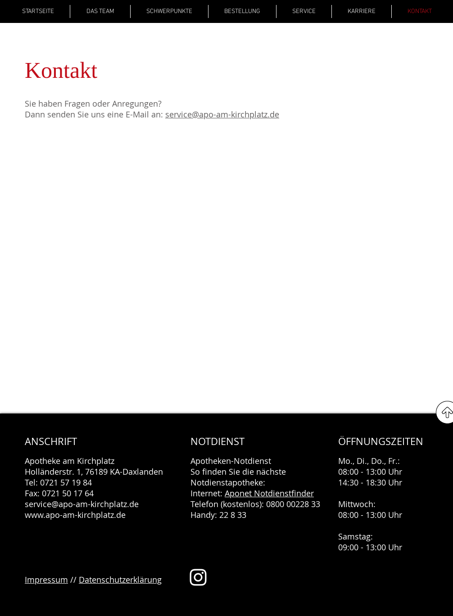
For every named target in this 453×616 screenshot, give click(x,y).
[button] (169, 11)
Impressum (46, 579)
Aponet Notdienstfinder (269, 493)
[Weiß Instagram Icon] (198, 577)
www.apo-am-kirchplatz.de (75, 514)
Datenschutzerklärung (120, 579)
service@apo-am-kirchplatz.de (222, 114)
